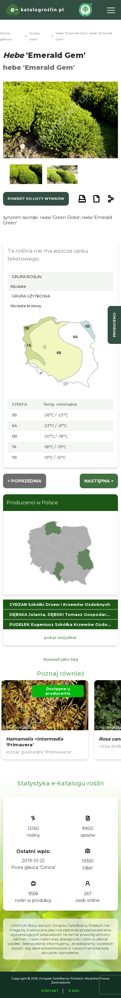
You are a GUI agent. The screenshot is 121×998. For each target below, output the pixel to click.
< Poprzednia (25, 481)
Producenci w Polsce (32, 503)
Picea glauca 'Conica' (33, 867)
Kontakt (50, 991)
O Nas (73, 991)
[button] (26, 175)
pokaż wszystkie (60, 637)
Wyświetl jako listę (60, 659)
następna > (98, 481)
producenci (114, 325)
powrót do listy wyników (36, 199)
